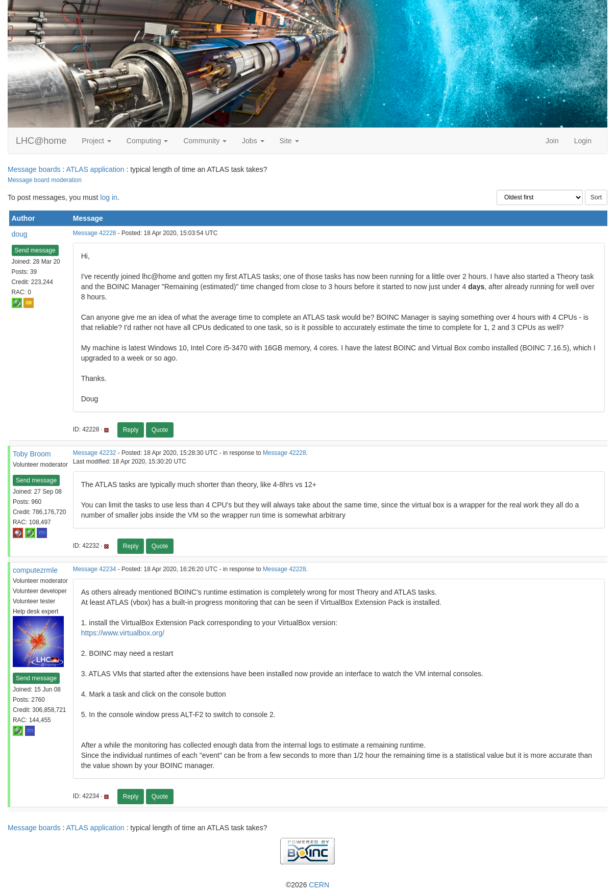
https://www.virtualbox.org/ (122, 633)
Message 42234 (94, 569)
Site (289, 141)
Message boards (34, 169)
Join (552, 141)
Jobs (253, 141)
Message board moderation (45, 180)
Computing (147, 141)
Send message (35, 250)
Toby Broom (32, 454)
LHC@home (41, 141)
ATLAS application (95, 169)
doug (20, 234)
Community (205, 141)
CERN (319, 885)
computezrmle (35, 570)
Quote (160, 429)
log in (108, 197)
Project (96, 141)
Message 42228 (94, 233)
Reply (131, 429)
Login (583, 141)
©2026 (307, 885)
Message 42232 (94, 452)
